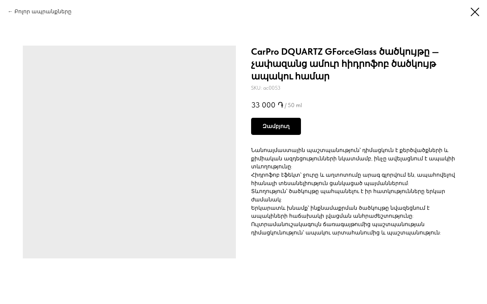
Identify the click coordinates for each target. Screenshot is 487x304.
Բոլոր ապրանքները (43, 11)
